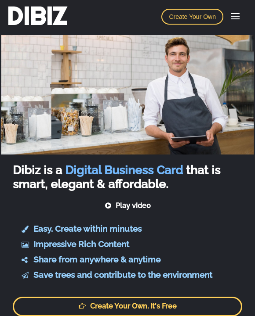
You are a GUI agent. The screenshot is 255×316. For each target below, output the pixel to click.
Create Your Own (192, 16)
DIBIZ (37, 16)
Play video (128, 205)
